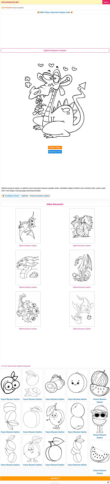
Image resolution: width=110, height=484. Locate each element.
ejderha (25, 196)
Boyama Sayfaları (18, 8)
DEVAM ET (55, 478)
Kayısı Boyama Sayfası (10, 399)
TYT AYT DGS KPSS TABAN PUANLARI (15, 366)
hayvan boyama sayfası (40, 196)
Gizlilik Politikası (55, 483)
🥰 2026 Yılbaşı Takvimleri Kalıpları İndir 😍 (55, 12)
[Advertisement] (55, 31)
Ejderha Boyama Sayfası (28, 245)
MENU (106, 2)
